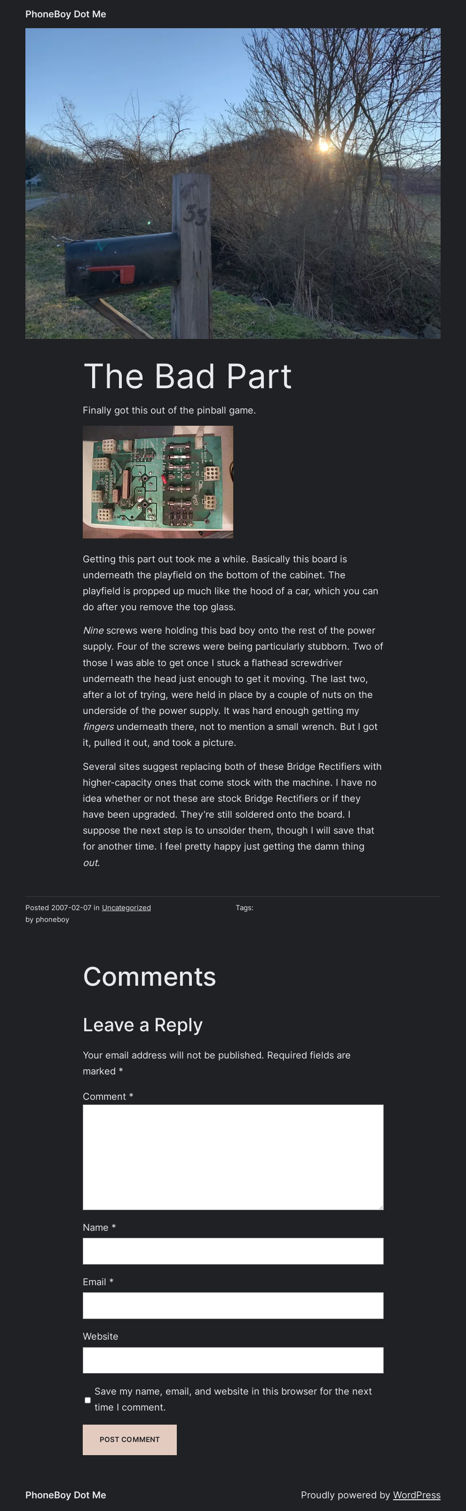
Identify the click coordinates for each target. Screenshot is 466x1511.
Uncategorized (126, 908)
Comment (108, 1096)
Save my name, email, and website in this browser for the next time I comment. (233, 1399)
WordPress (417, 1495)
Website (100, 1336)
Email (98, 1282)
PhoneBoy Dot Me (65, 14)
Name (99, 1227)
